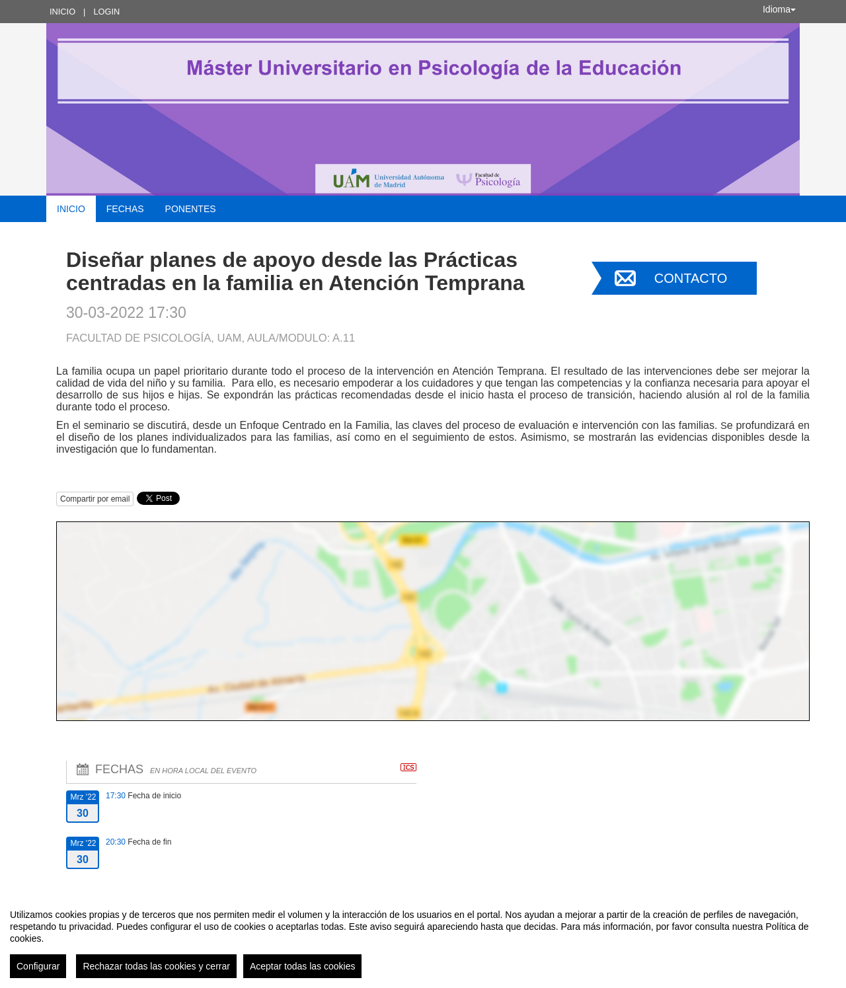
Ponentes (190, 209)
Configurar (38, 966)
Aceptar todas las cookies (303, 966)
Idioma (779, 9)
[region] (423, 938)
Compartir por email (95, 499)
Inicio (62, 12)
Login (106, 12)
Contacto (690, 278)
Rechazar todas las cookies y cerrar (156, 966)
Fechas (125, 209)
